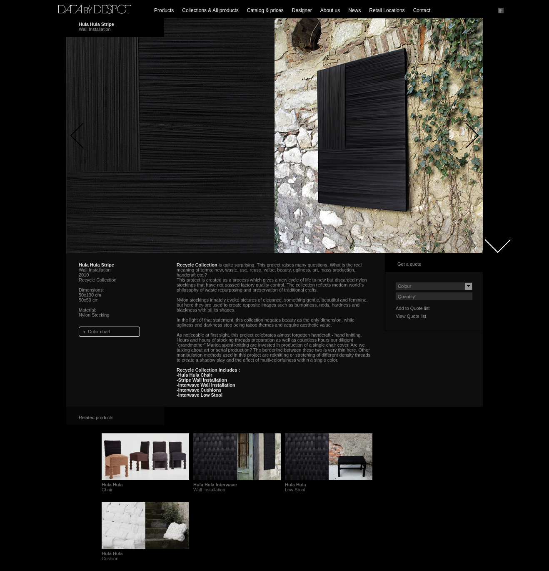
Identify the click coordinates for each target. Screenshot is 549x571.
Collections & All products (210, 10)
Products (164, 10)
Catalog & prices (265, 10)
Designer (302, 10)
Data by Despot (94, 9)
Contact (421, 10)
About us (330, 10)
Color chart (99, 331)
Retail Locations (386, 10)
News (354, 10)
